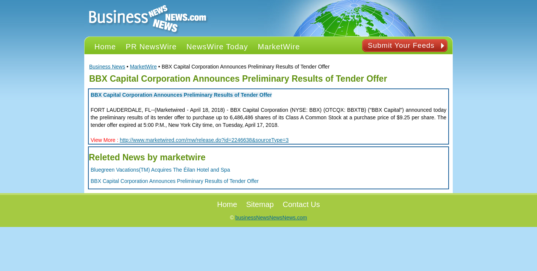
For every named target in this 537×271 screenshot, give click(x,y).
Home (227, 204)
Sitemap (260, 204)
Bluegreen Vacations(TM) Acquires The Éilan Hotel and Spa (160, 170)
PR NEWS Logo (147, 18)
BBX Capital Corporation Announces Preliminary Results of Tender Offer (181, 95)
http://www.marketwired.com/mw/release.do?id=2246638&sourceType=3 (204, 140)
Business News (107, 67)
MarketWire (143, 67)
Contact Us (301, 204)
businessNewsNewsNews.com (271, 218)
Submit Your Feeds (401, 45)
